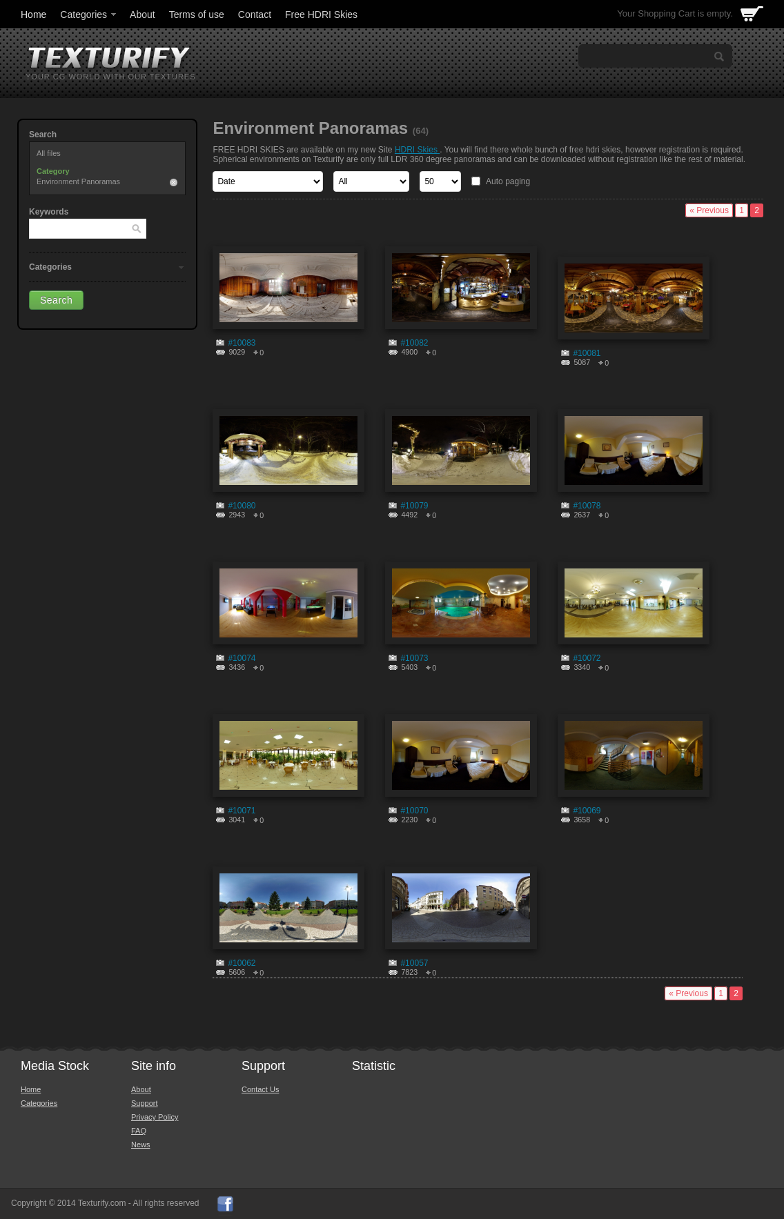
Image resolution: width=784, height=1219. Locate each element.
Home (33, 14)
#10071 (241, 810)
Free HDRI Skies (321, 14)
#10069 (586, 810)
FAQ (138, 1131)
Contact (254, 14)
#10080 (241, 506)
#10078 (586, 506)
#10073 (414, 658)
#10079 (414, 506)
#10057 (414, 963)
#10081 (586, 353)
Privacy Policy (154, 1117)
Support (144, 1103)
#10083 (241, 343)
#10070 (414, 810)
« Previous (709, 210)
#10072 (586, 658)
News (140, 1144)
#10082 (414, 343)
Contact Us (260, 1089)
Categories (89, 14)
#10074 (241, 658)
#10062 (241, 963)
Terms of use (196, 14)
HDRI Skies (417, 150)
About (142, 14)
